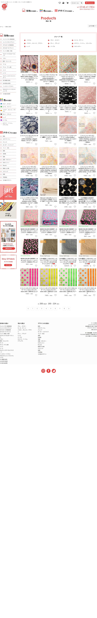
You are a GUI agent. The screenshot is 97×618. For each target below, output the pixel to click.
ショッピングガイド (92, 324)
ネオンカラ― (77, 46)
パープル (52, 46)
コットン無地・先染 (7, 51)
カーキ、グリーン (78, 40)
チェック (5, 142)
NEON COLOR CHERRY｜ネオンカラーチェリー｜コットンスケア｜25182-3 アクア (48, 230)
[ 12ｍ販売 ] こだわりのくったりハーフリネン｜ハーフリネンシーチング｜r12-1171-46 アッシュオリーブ (48, 261)
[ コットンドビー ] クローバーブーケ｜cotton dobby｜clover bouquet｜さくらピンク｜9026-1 (68, 138)
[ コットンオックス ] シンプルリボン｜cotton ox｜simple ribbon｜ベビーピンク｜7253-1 (87, 108)
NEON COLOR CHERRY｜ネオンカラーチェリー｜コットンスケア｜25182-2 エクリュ (29, 230)
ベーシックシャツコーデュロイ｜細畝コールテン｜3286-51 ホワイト (48, 137)
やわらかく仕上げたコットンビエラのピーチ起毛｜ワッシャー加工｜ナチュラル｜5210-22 (48, 200)
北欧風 (4, 153)
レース (4, 73)
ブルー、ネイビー (54, 40)
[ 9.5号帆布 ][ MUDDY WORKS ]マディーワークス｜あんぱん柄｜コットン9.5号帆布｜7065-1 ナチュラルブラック (68, 201)
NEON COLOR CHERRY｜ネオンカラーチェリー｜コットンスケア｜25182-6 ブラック (29, 260)
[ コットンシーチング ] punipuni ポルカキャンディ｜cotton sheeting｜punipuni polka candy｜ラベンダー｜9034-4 (68, 170)
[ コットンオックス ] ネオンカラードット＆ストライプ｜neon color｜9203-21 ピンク (29, 289)
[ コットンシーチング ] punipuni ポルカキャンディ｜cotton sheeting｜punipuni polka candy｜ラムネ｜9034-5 (87, 170)
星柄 (4, 150)
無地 (4, 136)
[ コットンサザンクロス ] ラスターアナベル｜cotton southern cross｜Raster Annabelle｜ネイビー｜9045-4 (29, 201)
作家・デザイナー (7, 159)
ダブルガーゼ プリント (8, 48)
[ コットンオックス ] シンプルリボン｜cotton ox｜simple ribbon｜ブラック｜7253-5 (68, 107)
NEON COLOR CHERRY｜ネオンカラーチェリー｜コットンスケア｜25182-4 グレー (68, 230)
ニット (4, 70)
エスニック (5, 171)
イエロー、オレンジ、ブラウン (34, 43)
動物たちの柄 (6, 168)
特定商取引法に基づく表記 (91, 326)
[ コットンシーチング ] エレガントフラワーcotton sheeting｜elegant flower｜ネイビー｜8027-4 (29, 138)
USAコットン (6, 162)
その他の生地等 (6, 93)
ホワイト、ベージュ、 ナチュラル (83, 43)
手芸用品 (5, 177)
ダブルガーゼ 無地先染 (8, 45)
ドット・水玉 (6, 148)
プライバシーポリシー (92, 328)
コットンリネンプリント (8, 42)
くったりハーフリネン (8, 86)
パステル (29, 40)
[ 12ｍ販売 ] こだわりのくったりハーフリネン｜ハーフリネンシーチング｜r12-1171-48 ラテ (87, 261)
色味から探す (8, 26)
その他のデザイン (7, 180)
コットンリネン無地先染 (8, 39)
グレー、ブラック (54, 43)
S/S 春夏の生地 (6, 80)
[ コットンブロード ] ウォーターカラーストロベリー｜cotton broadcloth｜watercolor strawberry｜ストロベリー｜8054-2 (48, 78)
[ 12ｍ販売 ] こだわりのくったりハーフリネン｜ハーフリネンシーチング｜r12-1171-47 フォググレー (68, 261)
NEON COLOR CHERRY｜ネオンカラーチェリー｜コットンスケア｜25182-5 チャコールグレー (87, 231)
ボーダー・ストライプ (8, 145)
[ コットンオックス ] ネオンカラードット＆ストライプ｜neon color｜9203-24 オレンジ (87, 290)
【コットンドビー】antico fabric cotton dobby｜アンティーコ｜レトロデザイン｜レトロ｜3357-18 (29, 77)
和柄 (4, 174)
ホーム (1, 26)
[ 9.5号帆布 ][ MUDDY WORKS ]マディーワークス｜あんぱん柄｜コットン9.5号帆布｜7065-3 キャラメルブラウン (87, 201)
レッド (28, 46)
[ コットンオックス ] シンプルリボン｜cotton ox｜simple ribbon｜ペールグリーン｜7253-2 (87, 77)
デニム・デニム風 (7, 67)
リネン (4, 58)
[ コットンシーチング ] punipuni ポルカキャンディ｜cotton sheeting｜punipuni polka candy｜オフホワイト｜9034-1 (87, 139)
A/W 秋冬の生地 (6, 83)
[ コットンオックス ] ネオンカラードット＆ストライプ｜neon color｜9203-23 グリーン (68, 290)
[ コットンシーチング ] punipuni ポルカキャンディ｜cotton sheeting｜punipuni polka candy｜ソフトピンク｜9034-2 (29, 170)
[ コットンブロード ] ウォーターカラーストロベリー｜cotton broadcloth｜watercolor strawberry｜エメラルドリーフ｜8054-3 (68, 78)
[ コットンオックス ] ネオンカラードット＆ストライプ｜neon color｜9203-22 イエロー (48, 290)
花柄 (4, 156)
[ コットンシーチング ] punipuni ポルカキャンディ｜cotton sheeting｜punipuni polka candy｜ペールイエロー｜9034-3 (48, 170)
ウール (4, 64)
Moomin (5, 165)
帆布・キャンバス (7, 61)
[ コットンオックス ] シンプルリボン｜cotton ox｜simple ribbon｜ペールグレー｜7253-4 (48, 108)
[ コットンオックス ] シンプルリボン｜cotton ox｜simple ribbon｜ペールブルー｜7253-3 (29, 108)
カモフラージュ (6, 139)
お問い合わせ (94, 329)
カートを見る (94, 323)
